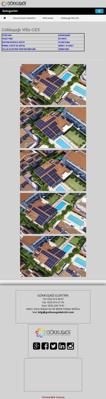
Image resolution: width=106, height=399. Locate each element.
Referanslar (48, 18)
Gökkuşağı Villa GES (70, 18)
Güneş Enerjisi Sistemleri (24, 18)
